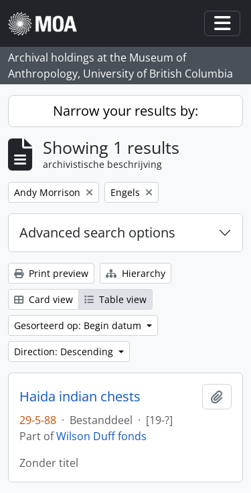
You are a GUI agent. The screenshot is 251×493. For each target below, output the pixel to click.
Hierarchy (135, 273)
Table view (115, 299)
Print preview (51, 273)
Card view (43, 299)
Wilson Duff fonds (101, 436)
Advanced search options (97, 232)
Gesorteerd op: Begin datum (79, 325)
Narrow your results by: (125, 111)
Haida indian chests (80, 397)
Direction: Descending (65, 351)
